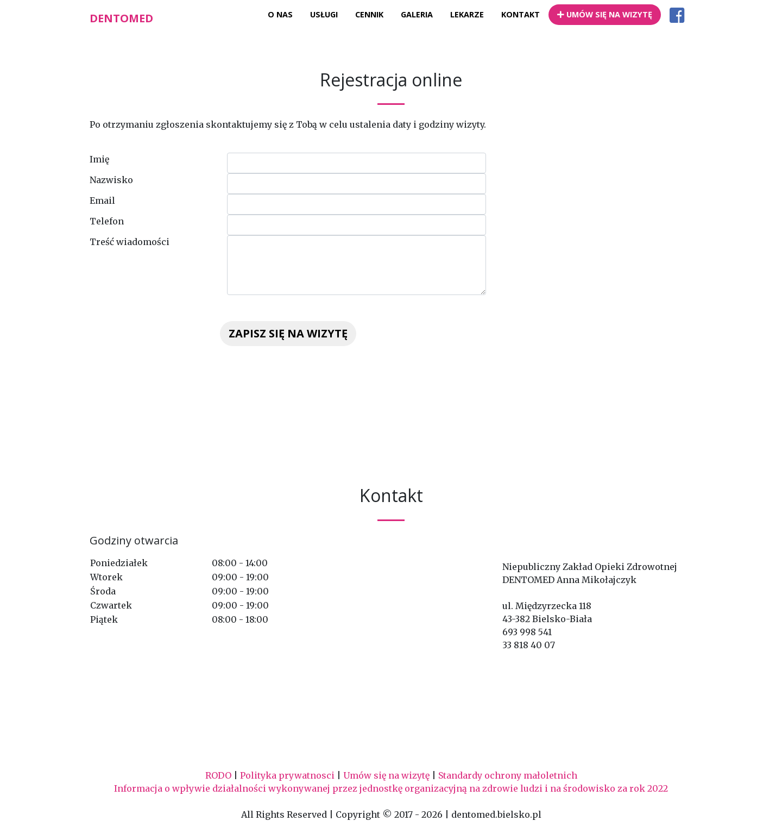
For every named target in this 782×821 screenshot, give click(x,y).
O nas (280, 14)
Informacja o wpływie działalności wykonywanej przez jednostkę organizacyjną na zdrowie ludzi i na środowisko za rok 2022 (391, 788)
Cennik (369, 14)
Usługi (324, 14)
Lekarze (467, 14)
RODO (218, 775)
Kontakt (520, 14)
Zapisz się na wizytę (288, 333)
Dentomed (121, 18)
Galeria (417, 14)
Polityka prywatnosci (287, 775)
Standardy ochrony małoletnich (507, 775)
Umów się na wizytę (604, 14)
